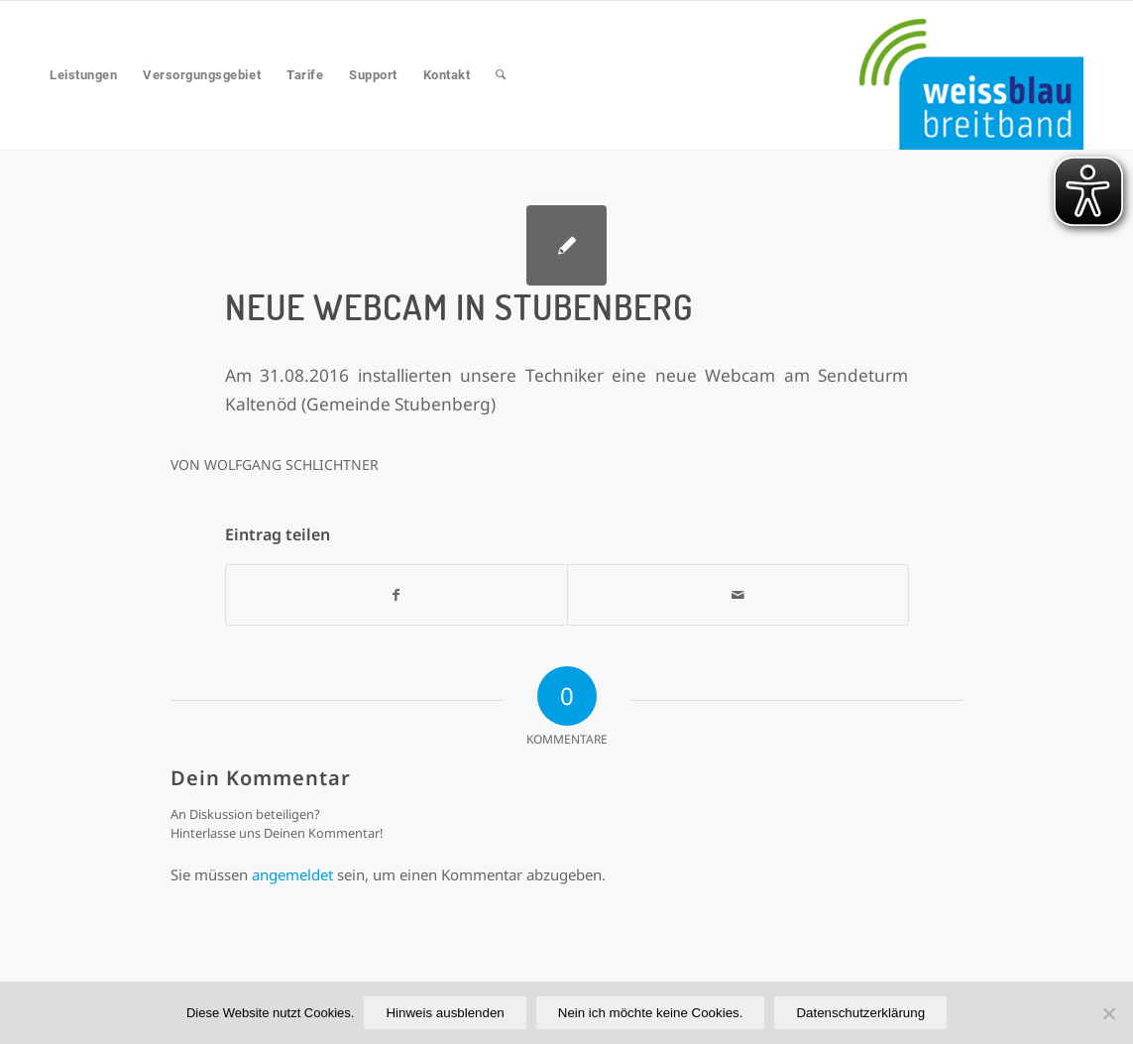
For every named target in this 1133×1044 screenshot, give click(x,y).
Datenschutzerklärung (860, 1012)
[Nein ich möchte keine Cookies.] (1108, 1013)
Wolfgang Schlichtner (291, 464)
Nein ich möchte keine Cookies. (650, 1012)
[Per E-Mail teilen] (738, 595)
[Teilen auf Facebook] (396, 595)
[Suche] (501, 75)
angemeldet (292, 874)
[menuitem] (83, 75)
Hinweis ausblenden (445, 1012)
